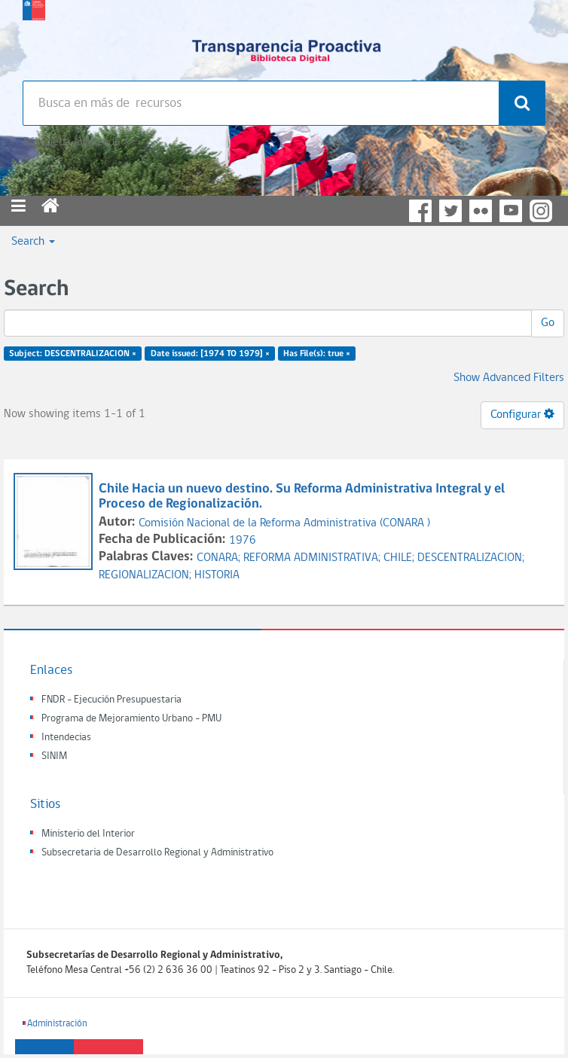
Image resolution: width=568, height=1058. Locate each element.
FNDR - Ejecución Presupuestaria (111, 700)
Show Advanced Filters (508, 378)
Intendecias (66, 737)
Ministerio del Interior (88, 834)
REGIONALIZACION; (146, 575)
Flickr (480, 211)
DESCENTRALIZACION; (470, 558)
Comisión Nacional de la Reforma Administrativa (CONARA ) (284, 523)
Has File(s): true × (316, 353)
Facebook (420, 211)
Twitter (450, 211)
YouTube (510, 211)
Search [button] (33, 242)
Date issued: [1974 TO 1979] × (210, 353)
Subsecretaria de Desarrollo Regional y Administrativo (157, 852)
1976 (242, 541)
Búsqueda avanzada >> (78, 142)
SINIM (54, 756)
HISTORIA (217, 575)
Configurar (522, 414)
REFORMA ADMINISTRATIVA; (313, 558)
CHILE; (400, 558)
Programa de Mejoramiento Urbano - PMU (131, 718)
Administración (57, 1024)
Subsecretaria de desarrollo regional (34, 37)
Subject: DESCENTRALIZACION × (72, 353)
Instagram (541, 211)
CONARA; (220, 558)
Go (547, 323)
